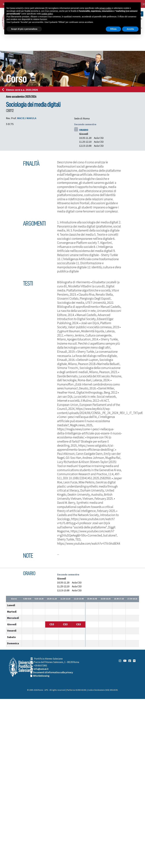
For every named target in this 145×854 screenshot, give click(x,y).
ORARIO (83, 130)
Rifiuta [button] (113, 29)
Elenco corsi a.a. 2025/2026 (21, 90)
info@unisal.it (41, 669)
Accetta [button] (130, 29)
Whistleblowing (41, 676)
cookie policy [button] (47, 14)
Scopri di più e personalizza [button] (24, 29)
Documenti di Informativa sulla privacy (53, 672)
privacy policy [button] (105, 8)
